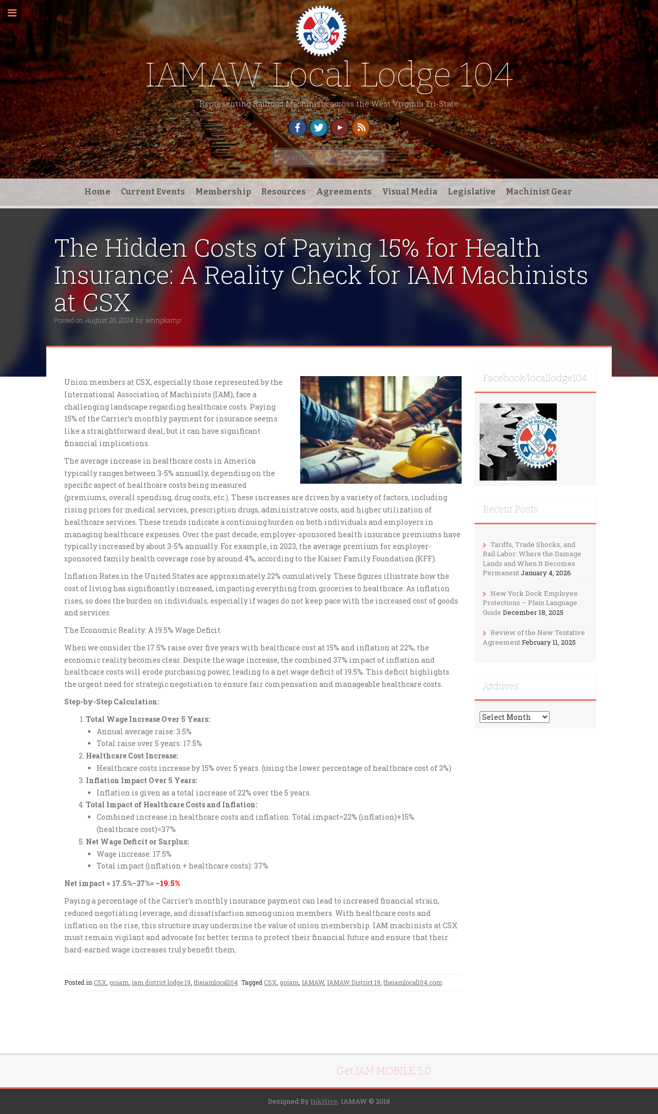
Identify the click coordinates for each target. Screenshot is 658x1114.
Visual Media (409, 192)
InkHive (324, 1101)
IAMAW (313, 982)
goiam (119, 982)
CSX (100, 982)
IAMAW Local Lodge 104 (329, 75)
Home (97, 192)
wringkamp (162, 320)
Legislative (472, 192)
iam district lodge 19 (161, 982)
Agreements (344, 192)
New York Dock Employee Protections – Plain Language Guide (530, 603)
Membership (223, 192)
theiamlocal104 (216, 982)
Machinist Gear (539, 192)
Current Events (153, 192)
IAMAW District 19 (353, 982)
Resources (283, 192)
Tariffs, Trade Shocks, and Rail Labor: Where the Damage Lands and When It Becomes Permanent (532, 559)
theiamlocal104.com (412, 982)
